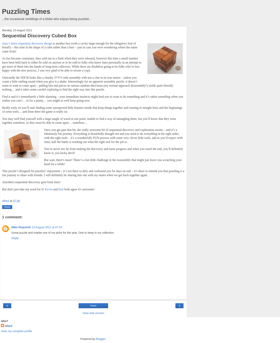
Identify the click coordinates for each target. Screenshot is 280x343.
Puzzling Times (26, 11)
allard (8, 325)
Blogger (101, 338)
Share (7, 207)
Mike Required (21, 227)
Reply (15, 238)
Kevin (48, 189)
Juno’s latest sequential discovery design (27, 43)
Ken (61, 189)
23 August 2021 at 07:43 (47, 227)
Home (93, 305)
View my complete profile (16, 331)
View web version (93, 313)
